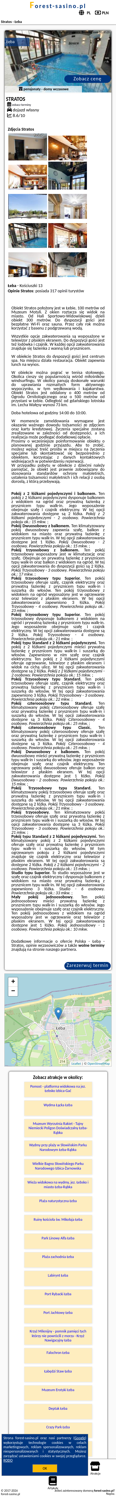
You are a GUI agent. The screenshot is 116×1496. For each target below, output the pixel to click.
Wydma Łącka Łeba (58, 1105)
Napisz (110, 1494)
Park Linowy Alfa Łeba (58, 1238)
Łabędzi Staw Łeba (58, 1371)
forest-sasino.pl (58, 6)
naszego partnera (61, 949)
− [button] (13, 991)
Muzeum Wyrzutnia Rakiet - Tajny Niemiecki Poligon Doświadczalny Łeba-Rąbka (57, 1128)
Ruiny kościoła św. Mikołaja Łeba (58, 1219)
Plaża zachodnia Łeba (58, 1257)
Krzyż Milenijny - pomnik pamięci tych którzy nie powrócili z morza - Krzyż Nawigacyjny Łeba (58, 1335)
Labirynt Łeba (58, 1275)
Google (80, 1438)
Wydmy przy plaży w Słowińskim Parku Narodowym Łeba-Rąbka (58, 1147)
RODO (8, 1460)
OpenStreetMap (99, 1064)
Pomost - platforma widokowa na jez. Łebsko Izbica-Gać (58, 1088)
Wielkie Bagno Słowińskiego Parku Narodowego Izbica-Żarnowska (58, 1165)
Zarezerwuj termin (88, 965)
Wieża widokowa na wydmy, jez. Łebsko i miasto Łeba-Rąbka (58, 1184)
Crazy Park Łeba (58, 1427)
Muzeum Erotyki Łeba (58, 1390)
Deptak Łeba (58, 1408)
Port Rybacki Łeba (58, 1294)
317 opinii (58, 291)
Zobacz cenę (88, 79)
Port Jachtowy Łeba (57, 1312)
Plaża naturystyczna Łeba (58, 1201)
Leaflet (76, 1064)
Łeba (10, 41)
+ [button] (13, 982)
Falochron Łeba (58, 1352)
